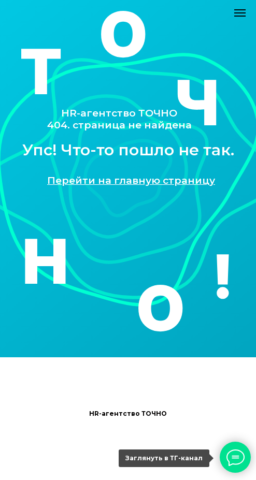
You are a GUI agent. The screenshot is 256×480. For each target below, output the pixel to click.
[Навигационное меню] (240, 13)
